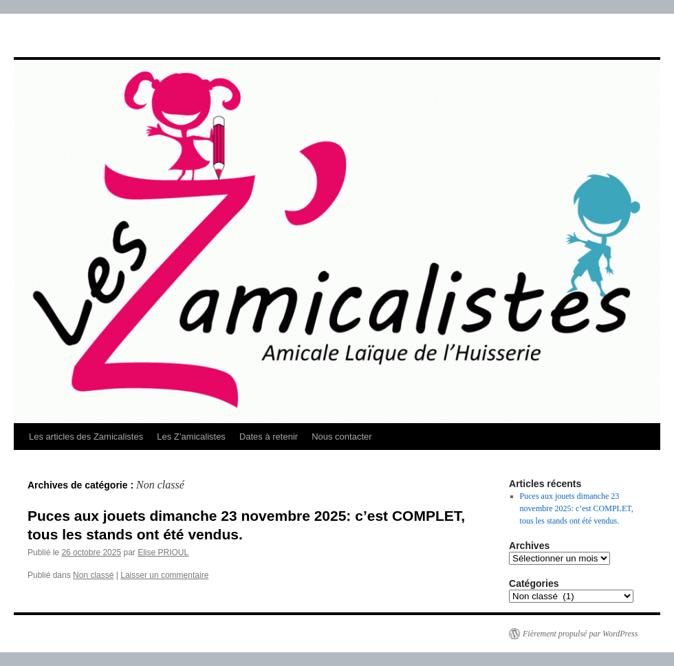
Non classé (93, 575)
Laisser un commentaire (164, 575)
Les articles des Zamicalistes (86, 436)
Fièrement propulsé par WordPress (580, 633)
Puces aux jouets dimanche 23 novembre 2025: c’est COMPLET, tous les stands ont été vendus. (576, 508)
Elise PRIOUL (163, 552)
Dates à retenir (268, 436)
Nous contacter (341, 436)
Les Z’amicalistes (191, 436)
